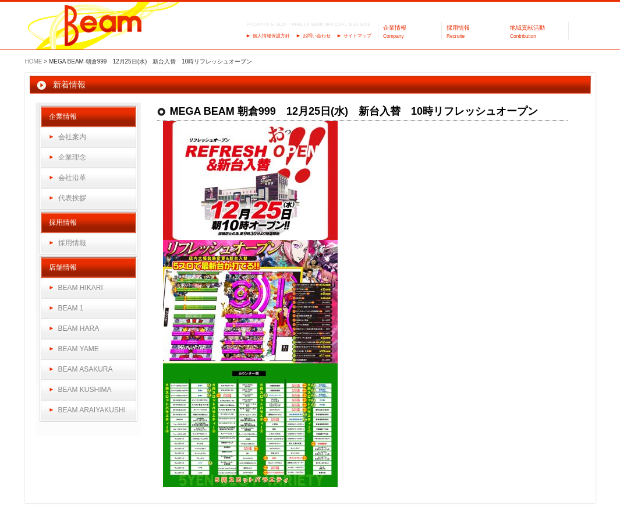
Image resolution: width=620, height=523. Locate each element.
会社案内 (72, 137)
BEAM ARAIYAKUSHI (92, 410)
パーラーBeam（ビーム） (103, 26)
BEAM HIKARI (80, 288)
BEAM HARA (79, 328)
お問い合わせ (317, 35)
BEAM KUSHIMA (85, 390)
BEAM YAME (78, 349)
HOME (33, 61)
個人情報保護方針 (271, 35)
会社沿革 (72, 178)
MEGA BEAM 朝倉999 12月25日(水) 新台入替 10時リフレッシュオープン (354, 111)
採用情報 (72, 243)
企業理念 (72, 157)
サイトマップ (357, 35)
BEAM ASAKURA (85, 369)
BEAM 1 (71, 308)
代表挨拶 (72, 198)
